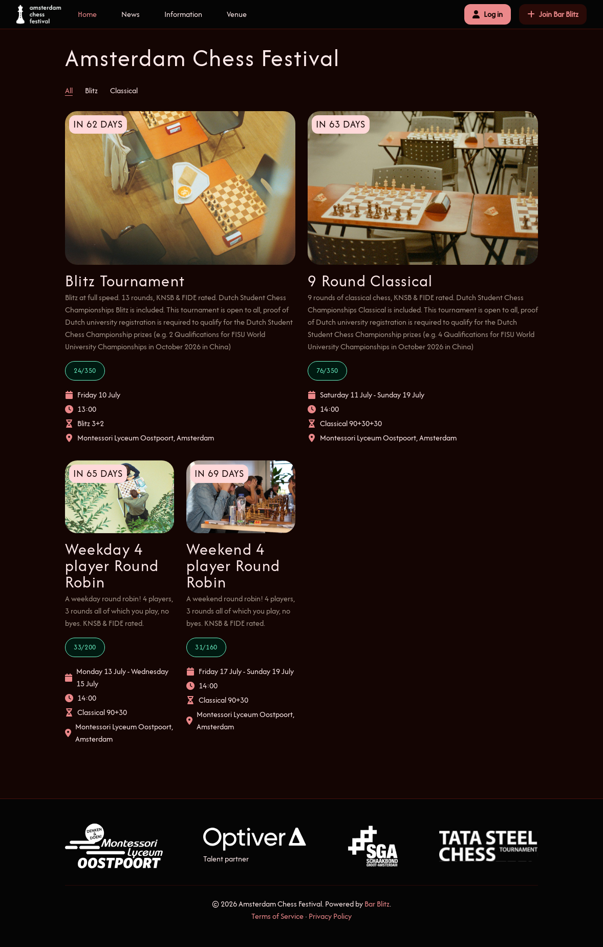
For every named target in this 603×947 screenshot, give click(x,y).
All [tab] (69, 90)
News (130, 14)
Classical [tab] (124, 90)
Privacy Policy (330, 916)
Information (183, 14)
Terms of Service (277, 916)
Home (87, 14)
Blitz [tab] (91, 90)
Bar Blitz (377, 903)
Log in (487, 14)
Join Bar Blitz (552, 14)
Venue (237, 14)
